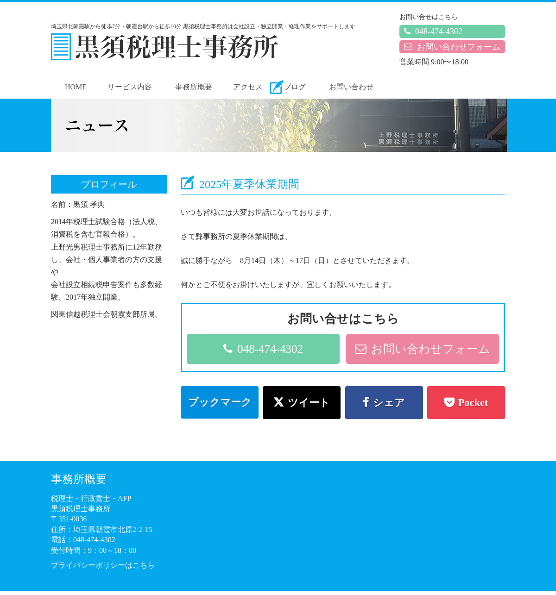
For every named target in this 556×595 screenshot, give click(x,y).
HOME (76, 87)
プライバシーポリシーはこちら (103, 565)
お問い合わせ (351, 87)
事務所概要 (193, 87)
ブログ (295, 87)
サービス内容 (129, 87)
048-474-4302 (433, 31)
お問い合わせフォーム (452, 46)
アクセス (248, 87)
